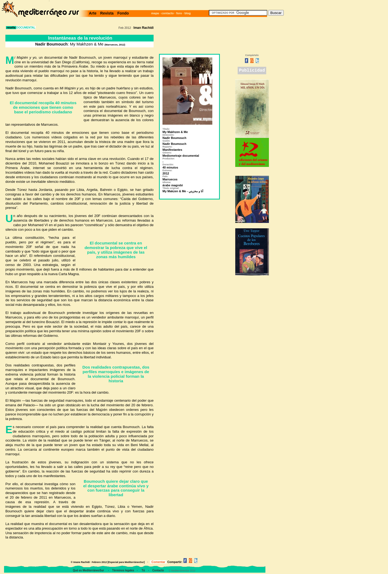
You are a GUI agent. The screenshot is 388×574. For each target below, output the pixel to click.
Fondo (122, 13)
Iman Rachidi (143, 28)
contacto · (168, 13)
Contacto (158, 570)
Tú (143, 570)
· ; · (8, 9)
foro (179, 13)
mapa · (156, 13)
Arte (94, 13)
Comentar (158, 562)
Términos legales (123, 570)
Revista (107, 13)
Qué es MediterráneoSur (89, 570)
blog (187, 13)
